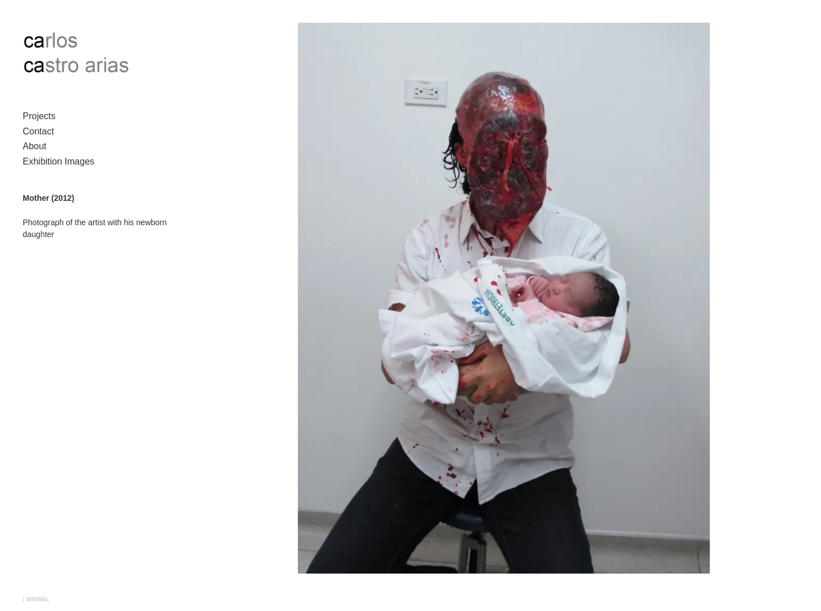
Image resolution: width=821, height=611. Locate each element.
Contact (38, 131)
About (35, 146)
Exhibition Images (58, 161)
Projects (39, 116)
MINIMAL (37, 599)
